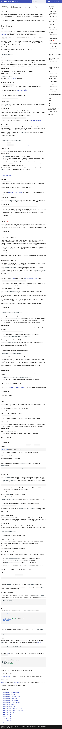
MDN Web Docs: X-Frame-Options (10, 698)
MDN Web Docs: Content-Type (9, 694)
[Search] (39, 1)
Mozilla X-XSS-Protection (11, 78)
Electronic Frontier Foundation (16, 387)
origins (13, 278)
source (7, 38)
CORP (38, 320)
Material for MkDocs (8, 727)
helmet (7, 653)
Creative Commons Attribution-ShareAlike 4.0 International (37, 726)
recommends (13, 234)
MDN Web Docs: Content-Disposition (11, 692)
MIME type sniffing (22, 89)
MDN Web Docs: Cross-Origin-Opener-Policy (12, 708)
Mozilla (24, 387)
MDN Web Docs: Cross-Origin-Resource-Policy (13, 710)
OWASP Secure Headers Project (10, 722)
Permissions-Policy (13, 368)
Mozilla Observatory (7, 676)
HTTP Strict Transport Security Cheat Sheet (18, 218)
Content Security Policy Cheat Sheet (13, 257)
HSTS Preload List (7, 716)
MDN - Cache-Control (7, 175)
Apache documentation (14, 587)
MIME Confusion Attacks (21, 90)
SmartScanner (4, 682)
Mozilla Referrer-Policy (36, 120)
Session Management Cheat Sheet (15, 192)
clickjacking (3, 34)
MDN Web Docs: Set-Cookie (9, 706)
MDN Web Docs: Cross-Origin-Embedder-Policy (13, 712)
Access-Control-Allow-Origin (31, 278)
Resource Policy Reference (8, 720)
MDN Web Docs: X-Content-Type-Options (11, 696)
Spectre (35, 344)
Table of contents (51, 6)
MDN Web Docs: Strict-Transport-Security (11, 702)
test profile (16, 682)
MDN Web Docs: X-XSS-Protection (10, 700)
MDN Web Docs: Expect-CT (8, 704)
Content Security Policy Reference (10, 718)
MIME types (27, 145)
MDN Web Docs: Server (8, 714)
